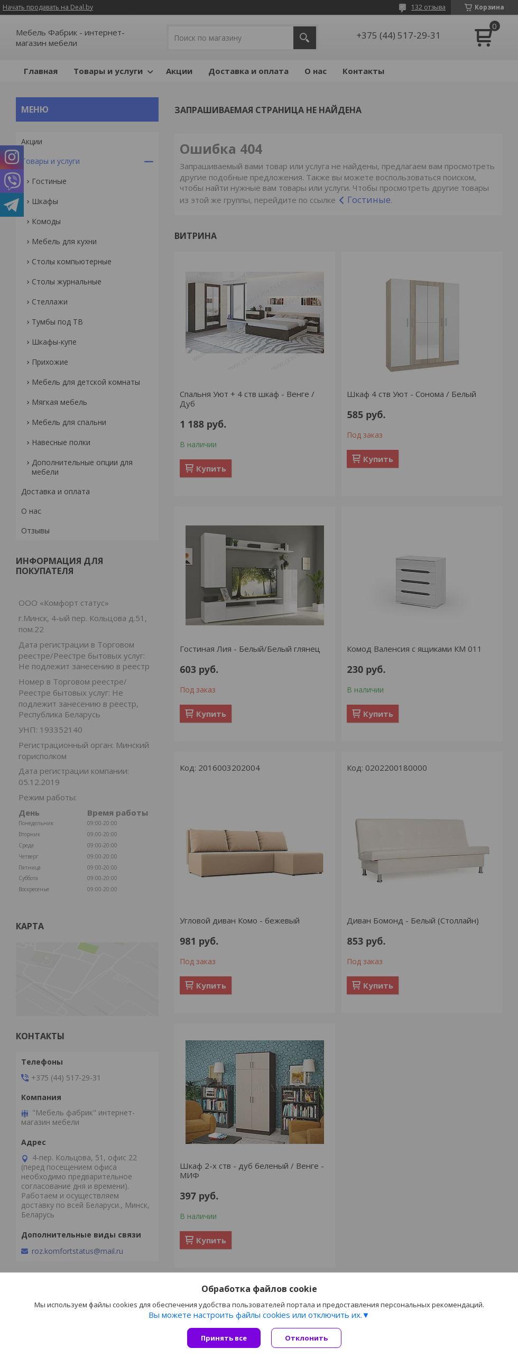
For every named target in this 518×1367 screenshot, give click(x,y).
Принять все (224, 1338)
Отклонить (306, 1338)
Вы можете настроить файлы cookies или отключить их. (255, 1314)
